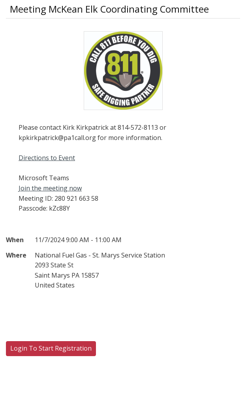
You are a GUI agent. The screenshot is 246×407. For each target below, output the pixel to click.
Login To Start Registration (51, 348)
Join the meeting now (50, 188)
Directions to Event (47, 157)
